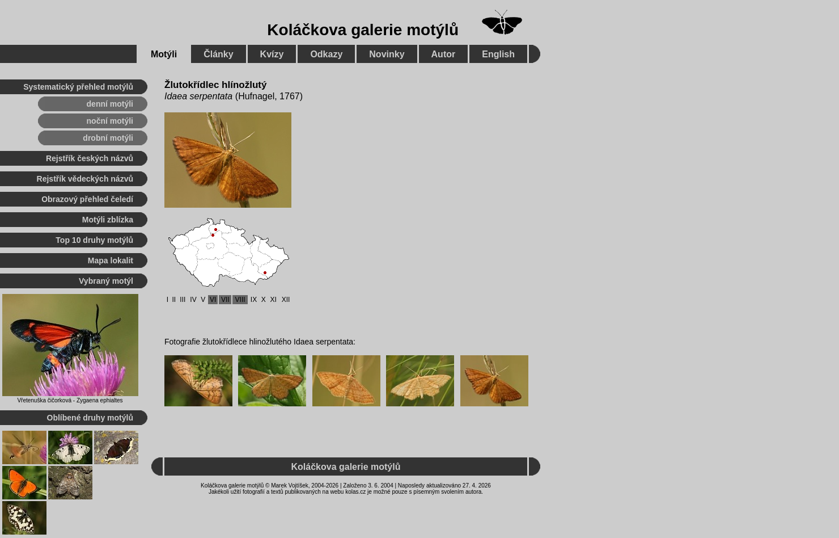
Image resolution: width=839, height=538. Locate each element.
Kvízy (272, 54)
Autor (443, 54)
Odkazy (326, 54)
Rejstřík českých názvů (89, 158)
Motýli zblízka (107, 219)
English (498, 54)
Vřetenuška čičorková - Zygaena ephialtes (69, 400)
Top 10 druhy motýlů (94, 240)
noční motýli (110, 120)
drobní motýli (108, 137)
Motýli (164, 54)
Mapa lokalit (110, 260)
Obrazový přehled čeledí (87, 199)
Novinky (386, 54)
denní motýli (110, 103)
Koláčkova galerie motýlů (363, 30)
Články (218, 54)
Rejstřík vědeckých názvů (85, 178)
